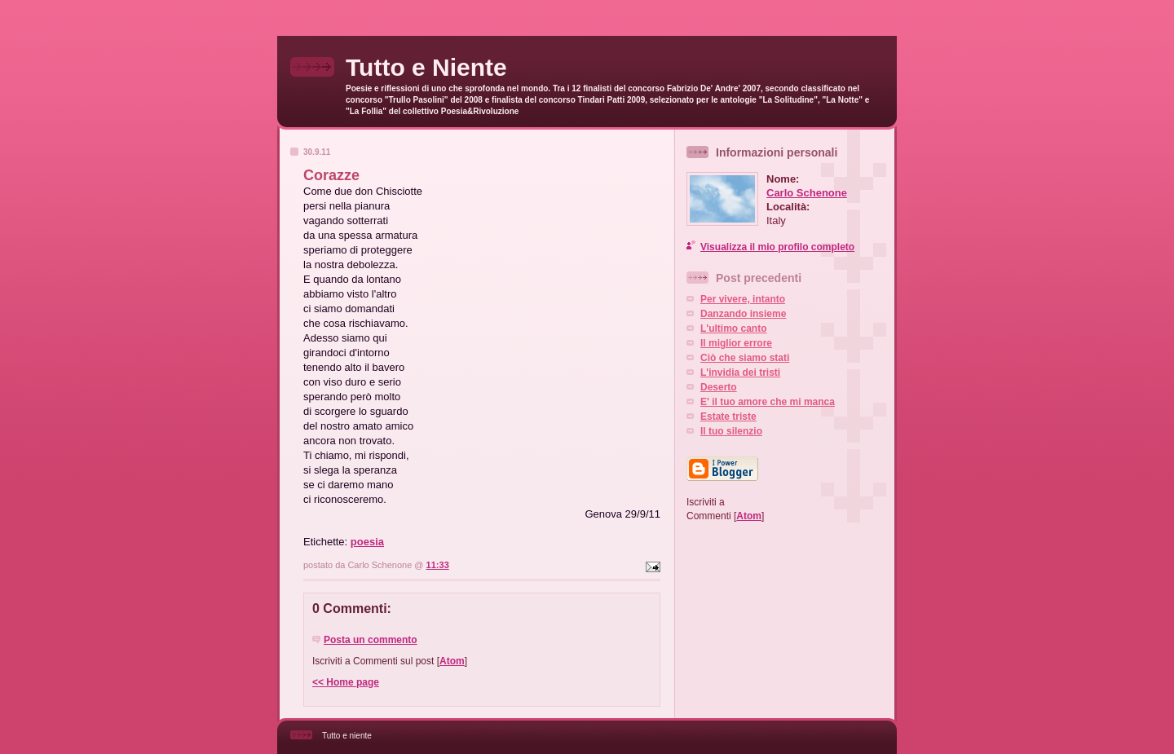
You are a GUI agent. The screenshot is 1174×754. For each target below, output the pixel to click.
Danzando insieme (743, 314)
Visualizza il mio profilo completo (777, 247)
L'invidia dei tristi (740, 372)
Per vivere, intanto (742, 299)
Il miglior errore (736, 343)
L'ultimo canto (733, 328)
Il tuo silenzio (731, 431)
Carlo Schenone (806, 193)
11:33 (437, 565)
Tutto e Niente (426, 67)
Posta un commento (370, 640)
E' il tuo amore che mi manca (767, 402)
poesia (367, 542)
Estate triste (728, 416)
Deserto (718, 387)
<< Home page (345, 682)
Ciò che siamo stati (744, 358)
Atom (452, 661)
